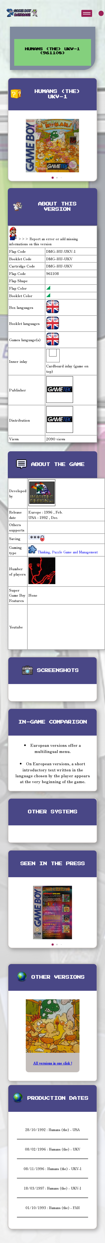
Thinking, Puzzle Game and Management (67, 551)
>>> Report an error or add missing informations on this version (43, 241)
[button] (53, 178)
